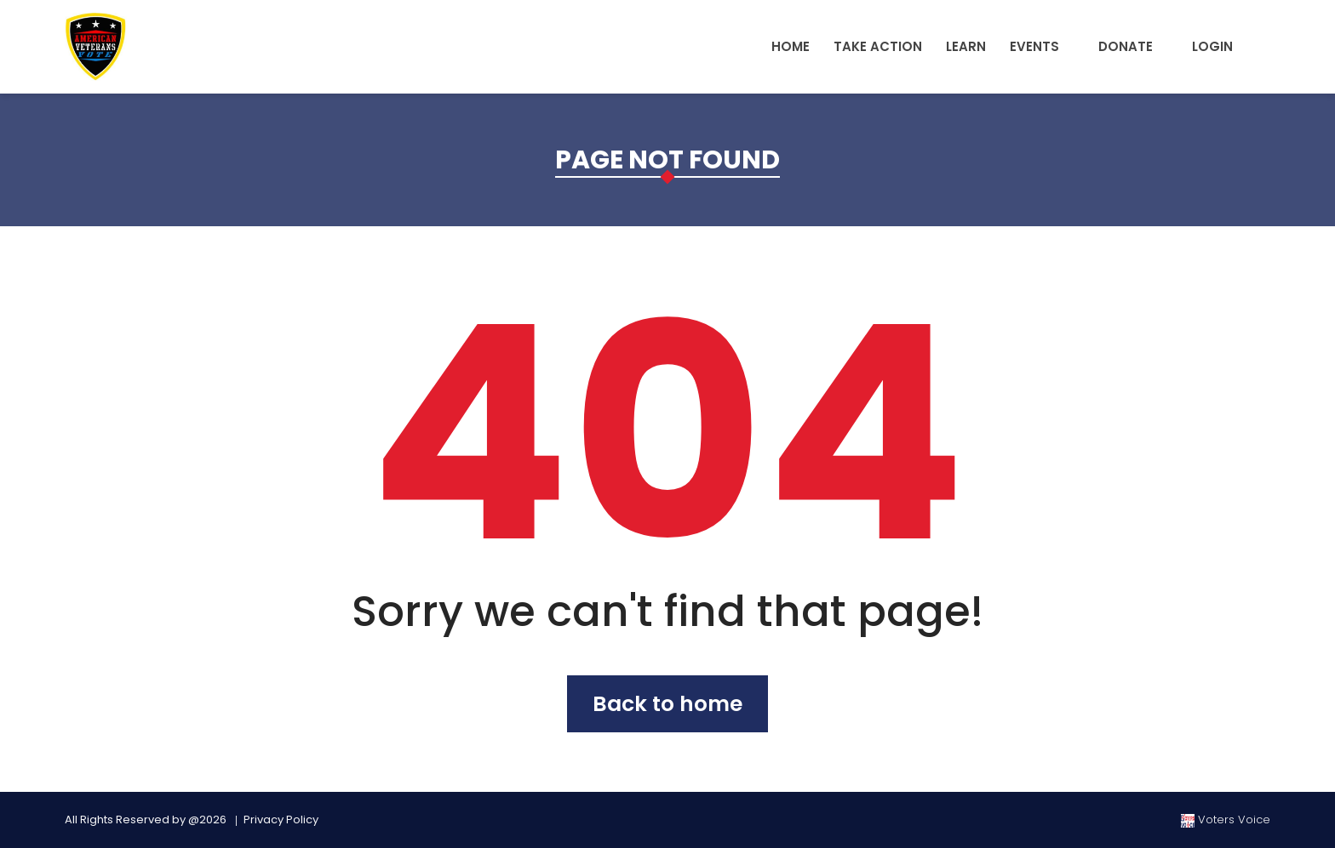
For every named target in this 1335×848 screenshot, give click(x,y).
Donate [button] (1125, 46)
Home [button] (790, 46)
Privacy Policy (281, 819)
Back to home (667, 704)
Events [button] (1034, 46)
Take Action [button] (878, 46)
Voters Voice (1225, 819)
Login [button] (1212, 46)
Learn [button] (966, 46)
